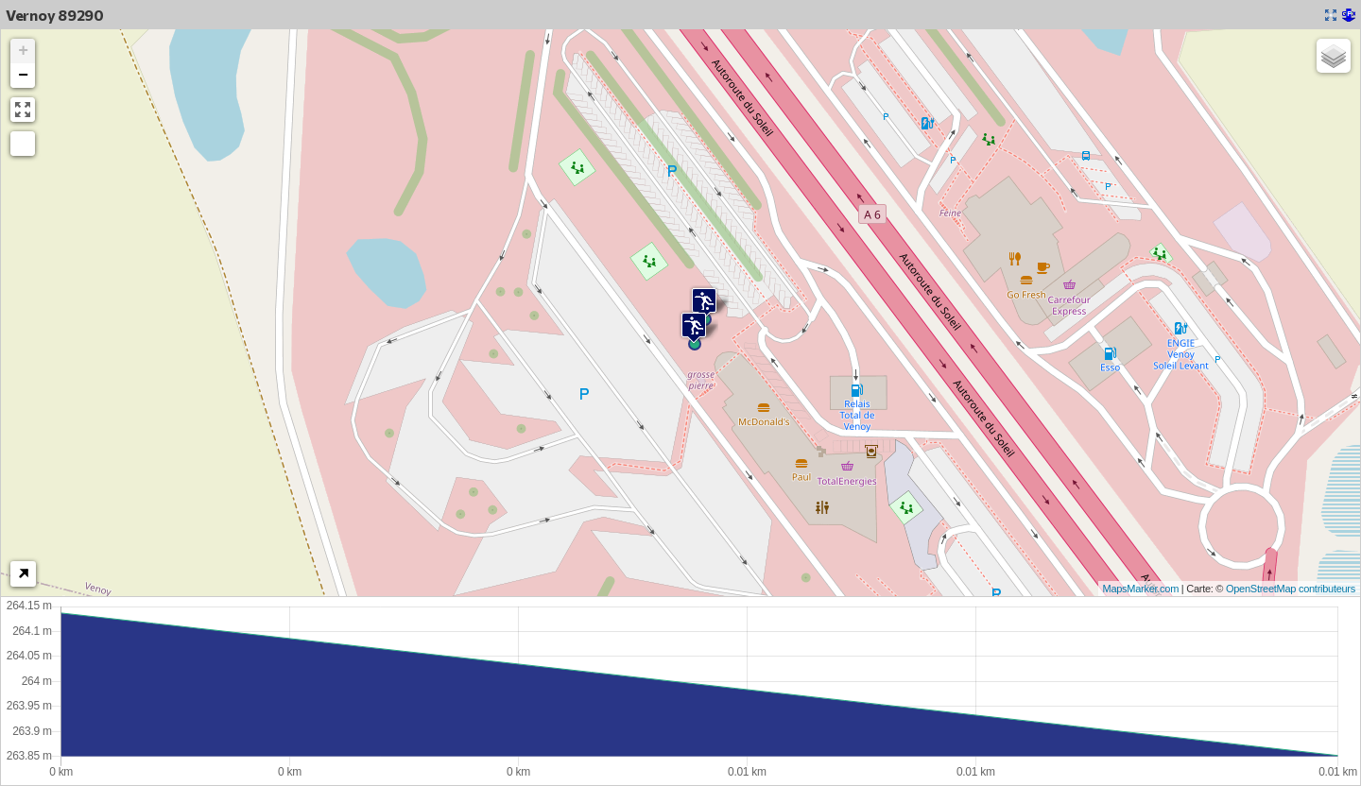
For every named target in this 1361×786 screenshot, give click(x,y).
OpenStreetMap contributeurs (1290, 588)
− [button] (23, 75)
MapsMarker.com (1141, 588)
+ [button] (23, 51)
